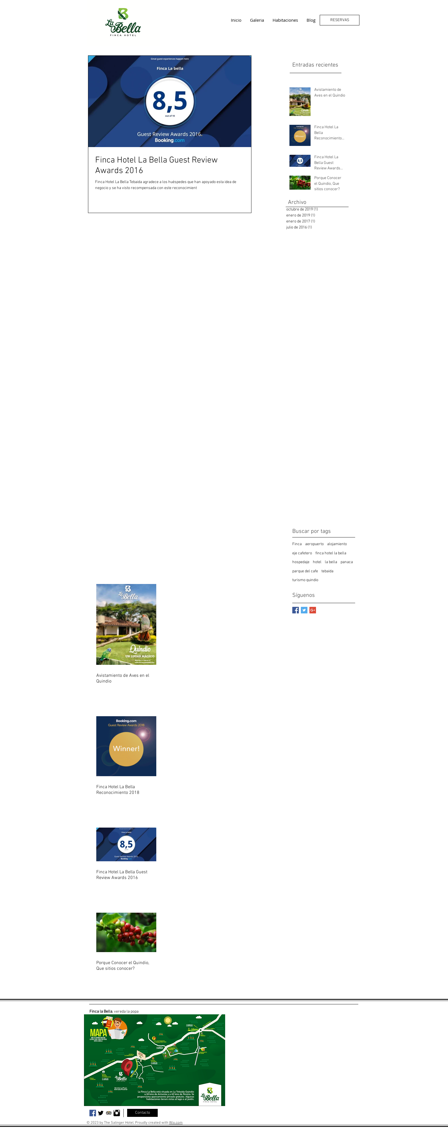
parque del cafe (305, 571)
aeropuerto (314, 544)
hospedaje (300, 562)
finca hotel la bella (330, 553)
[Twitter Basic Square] (304, 610)
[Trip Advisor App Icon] (108, 1113)
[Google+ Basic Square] (312, 610)
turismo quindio (305, 580)
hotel (317, 562)
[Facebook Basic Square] (295, 610)
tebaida (327, 571)
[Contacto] (142, 1113)
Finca (297, 544)
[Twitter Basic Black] (100, 1113)
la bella (331, 562)
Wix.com (176, 1123)
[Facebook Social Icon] (92, 1113)
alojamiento (337, 544)
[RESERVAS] (339, 20)
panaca (347, 562)
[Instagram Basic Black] (116, 1113)
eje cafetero (302, 553)
